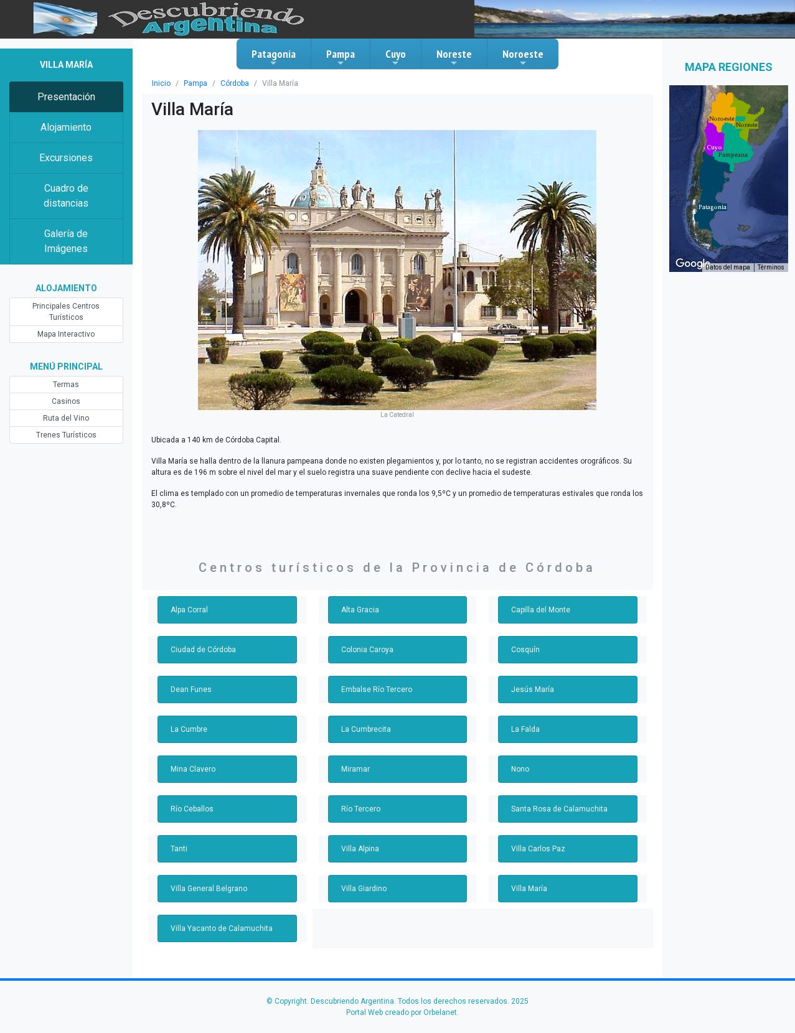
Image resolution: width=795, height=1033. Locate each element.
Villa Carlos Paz (538, 848)
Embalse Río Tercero (376, 689)
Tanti (179, 848)
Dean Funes (191, 689)
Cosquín (525, 649)
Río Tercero (360, 809)
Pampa (340, 57)
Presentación (66, 97)
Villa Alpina (360, 848)
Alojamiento (66, 127)
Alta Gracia (360, 609)
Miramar (355, 769)
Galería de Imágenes (66, 241)
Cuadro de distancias (66, 195)
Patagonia (274, 57)
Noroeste (522, 57)
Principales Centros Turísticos (66, 312)
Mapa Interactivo (66, 334)
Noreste (454, 57)
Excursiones (66, 158)
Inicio (161, 83)
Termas (66, 384)
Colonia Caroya (367, 649)
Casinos (66, 401)
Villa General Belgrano (209, 888)
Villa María (529, 888)
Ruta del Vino (66, 418)
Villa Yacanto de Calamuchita (222, 928)
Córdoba (234, 83)
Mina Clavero (193, 769)
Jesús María (532, 689)
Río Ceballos (192, 809)
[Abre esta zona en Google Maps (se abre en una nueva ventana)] (692, 264)
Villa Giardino (364, 888)
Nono (520, 769)
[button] (733, 155)
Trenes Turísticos (66, 435)
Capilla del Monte (540, 609)
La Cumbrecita (366, 729)
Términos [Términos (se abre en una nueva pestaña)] (771, 267)
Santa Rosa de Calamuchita (559, 809)
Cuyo (395, 57)
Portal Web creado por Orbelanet (401, 1012)
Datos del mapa (727, 267)
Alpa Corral (189, 609)
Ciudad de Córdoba (203, 649)
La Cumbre (189, 729)
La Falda (525, 729)
